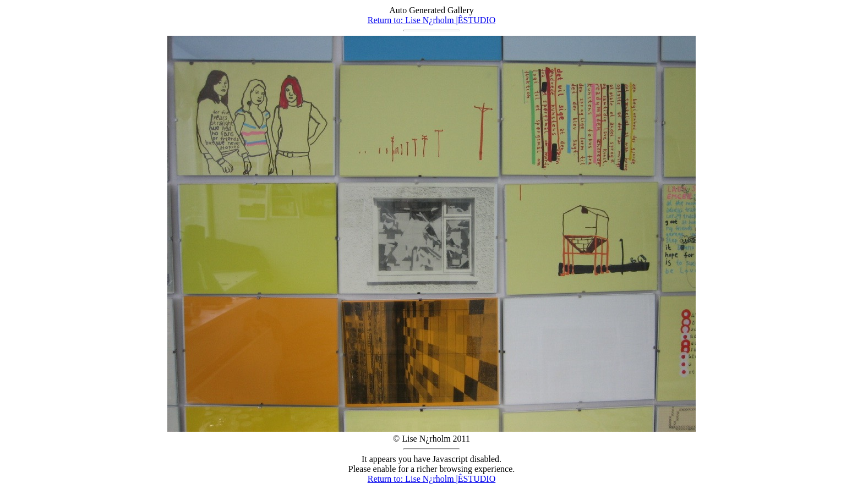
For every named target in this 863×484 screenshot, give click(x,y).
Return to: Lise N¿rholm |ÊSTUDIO (432, 20)
